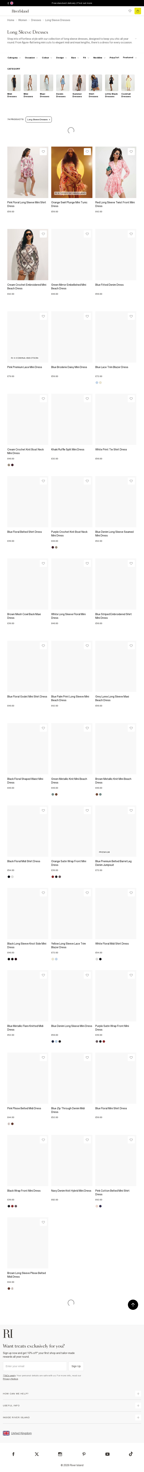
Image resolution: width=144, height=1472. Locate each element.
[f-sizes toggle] (75, 57)
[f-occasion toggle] (31, 57)
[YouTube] (107, 1454)
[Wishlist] (43, 151)
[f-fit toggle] (86, 57)
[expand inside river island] (138, 1417)
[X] (37, 1454)
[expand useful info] (138, 1405)
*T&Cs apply (9, 1375)
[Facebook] (13, 1454)
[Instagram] (60, 1454)
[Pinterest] (83, 1454)
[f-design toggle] (61, 57)
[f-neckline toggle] (99, 57)
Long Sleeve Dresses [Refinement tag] (38, 119)
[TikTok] (131, 1454)
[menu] (6, 11)
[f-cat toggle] (14, 57)
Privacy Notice (10, 1379)
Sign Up (76, 1366)
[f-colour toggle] (47, 57)
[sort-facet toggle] (125, 57)
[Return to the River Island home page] (23, 11)
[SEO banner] (72, 40)
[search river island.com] (122, 11)
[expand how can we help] (138, 1394)
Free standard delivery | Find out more (72, 3)
